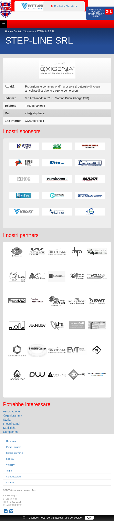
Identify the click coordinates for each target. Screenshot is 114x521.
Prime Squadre (13, 447)
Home (8, 31)
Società (10, 459)
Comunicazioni (13, 476)
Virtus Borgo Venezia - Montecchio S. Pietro (96, 13)
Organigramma (12, 415)
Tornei (9, 470)
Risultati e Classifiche (64, 6)
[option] (31, 6)
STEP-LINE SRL (46, 31)
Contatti (18, 31)
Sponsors (29, 31)
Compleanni (10, 431)
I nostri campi (11, 423)
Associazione (11, 411)
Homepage (11, 441)
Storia (7, 419)
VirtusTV (10, 465)
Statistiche (9, 427)
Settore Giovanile (14, 453)
